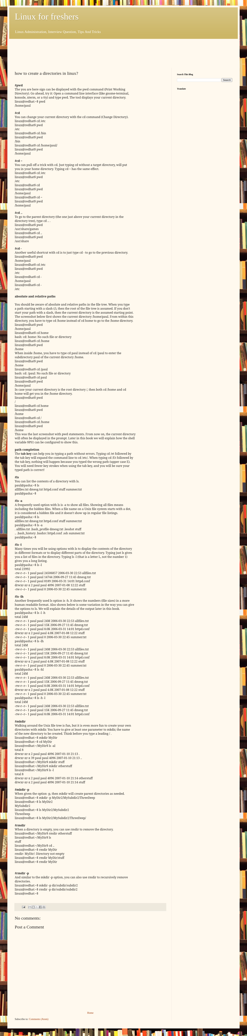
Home (90, 1013)
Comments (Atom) (38, 1019)
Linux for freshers (47, 16)
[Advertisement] (82, 52)
